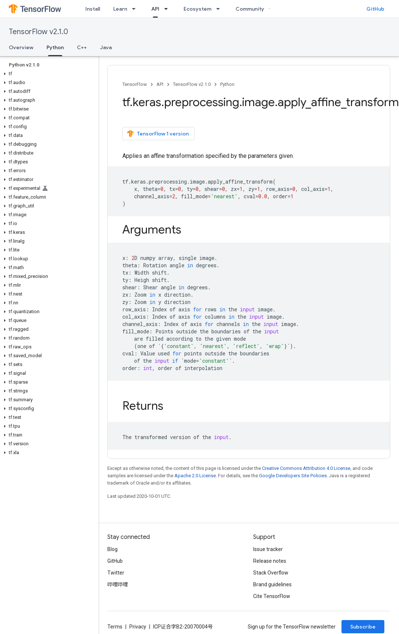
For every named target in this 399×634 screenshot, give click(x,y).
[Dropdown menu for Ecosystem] (220, 9)
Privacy (137, 627)
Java (106, 47)
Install (92, 9)
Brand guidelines (272, 584)
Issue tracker (268, 549)
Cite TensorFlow (271, 596)
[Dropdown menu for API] (168, 9)
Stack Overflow (270, 573)
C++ (82, 47)
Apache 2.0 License (195, 475)
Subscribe (363, 626)
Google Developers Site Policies (293, 475)
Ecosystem (197, 9)
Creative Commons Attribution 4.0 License (306, 468)
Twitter (115, 573)
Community (250, 9)
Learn (120, 9)
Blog (112, 549)
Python (227, 84)
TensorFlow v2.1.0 (38, 31)
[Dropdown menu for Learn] (136, 9)
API (159, 84)
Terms (114, 627)
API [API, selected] (155, 9)
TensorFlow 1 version (158, 133)
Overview (21, 47)
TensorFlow (134, 84)
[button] (48, 73)
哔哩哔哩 (117, 584)
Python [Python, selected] (55, 47)
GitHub (375, 9)
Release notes (269, 561)
